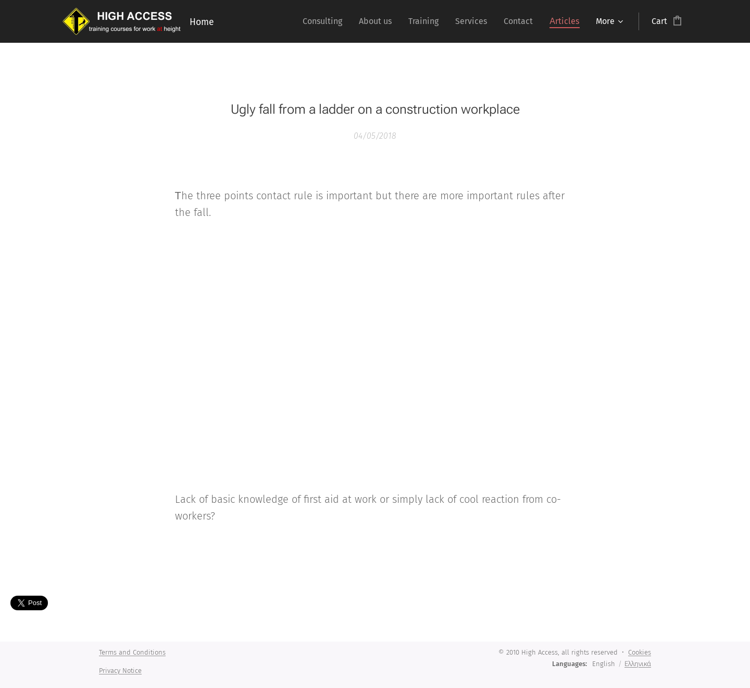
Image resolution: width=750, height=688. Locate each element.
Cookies (639, 652)
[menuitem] (325, 21)
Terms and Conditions (132, 652)
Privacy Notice (120, 670)
